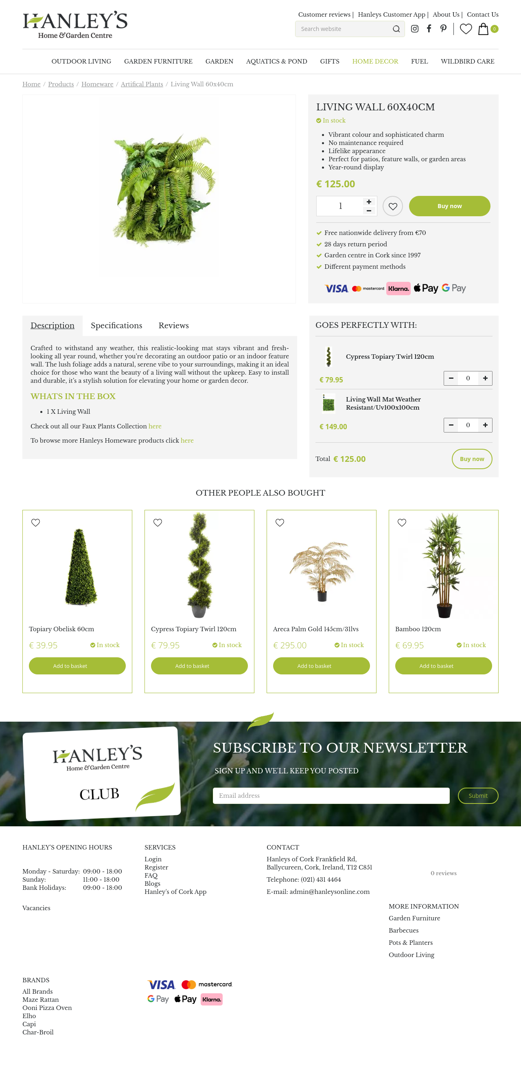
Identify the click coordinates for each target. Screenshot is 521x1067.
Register (156, 867)
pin (443, 29)
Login (153, 859)
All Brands (37, 991)
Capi (29, 1024)
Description (52, 325)
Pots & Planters (411, 942)
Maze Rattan (40, 999)
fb (429, 29)
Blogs (152, 883)
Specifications (116, 325)
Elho (29, 1016)
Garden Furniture (414, 918)
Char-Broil (38, 1032)
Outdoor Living (411, 955)
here (155, 426)
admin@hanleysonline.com (330, 892)
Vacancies (36, 908)
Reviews (174, 325)
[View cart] (488, 29)
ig (415, 29)
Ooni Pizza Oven (47, 1008)
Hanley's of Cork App (175, 892)
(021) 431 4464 (321, 879)
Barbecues (404, 930)
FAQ (151, 875)
